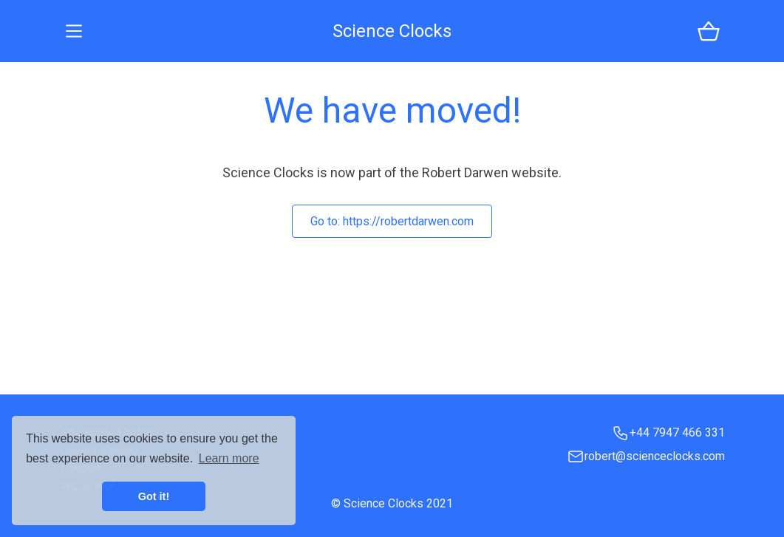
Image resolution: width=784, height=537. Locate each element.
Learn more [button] (229, 458)
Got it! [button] (153, 496)
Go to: (392, 221)
